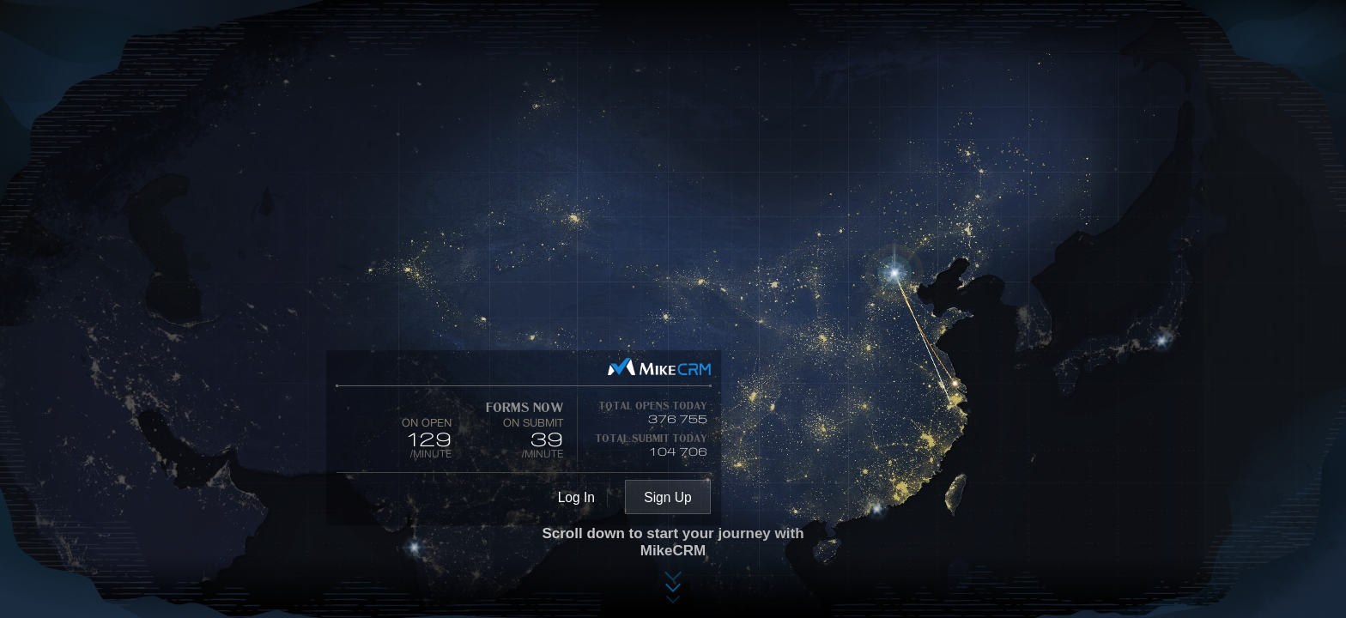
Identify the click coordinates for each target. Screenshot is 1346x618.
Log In (576, 497)
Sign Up (667, 497)
